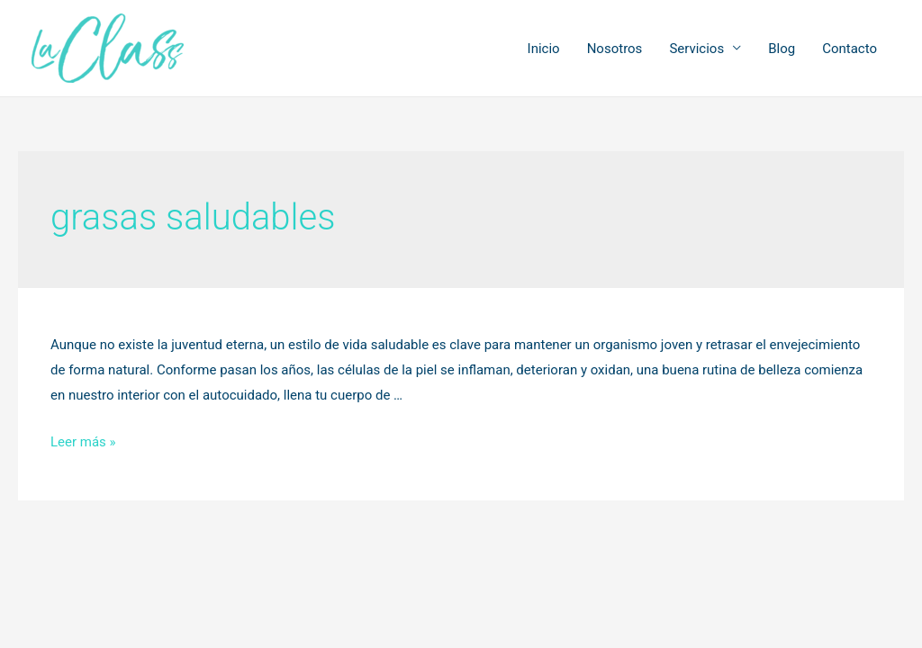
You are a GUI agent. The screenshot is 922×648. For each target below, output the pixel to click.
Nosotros (615, 48)
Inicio (544, 48)
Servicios (696, 48)
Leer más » (83, 442)
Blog (781, 48)
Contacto (849, 48)
